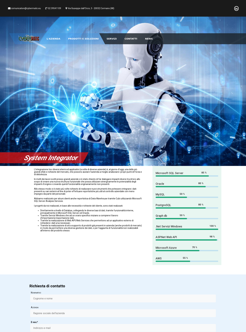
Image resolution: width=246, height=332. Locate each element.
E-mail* (34, 322)
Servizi (112, 38)
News (149, 38)
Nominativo (36, 292)
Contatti (131, 38)
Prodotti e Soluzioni (83, 38)
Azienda (34, 307)
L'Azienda (53, 38)
